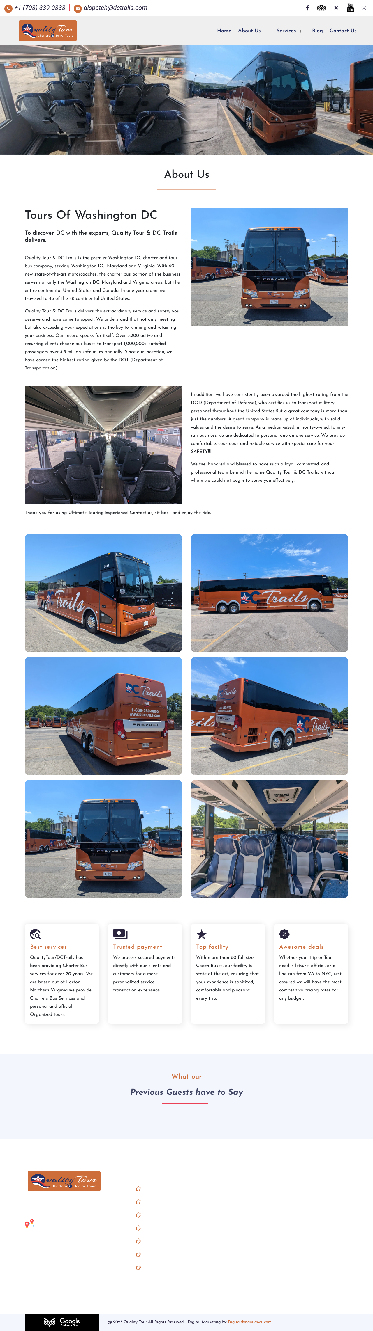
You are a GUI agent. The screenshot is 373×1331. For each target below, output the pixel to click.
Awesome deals (301, 947)
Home (224, 31)
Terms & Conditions (165, 1253)
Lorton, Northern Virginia (63, 1222)
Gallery (149, 1201)
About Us (249, 31)
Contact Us (343, 31)
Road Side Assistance (168, 1214)
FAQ (145, 1240)
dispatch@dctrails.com (280, 1202)
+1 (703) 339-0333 (272, 1188)
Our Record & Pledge (167, 1267)
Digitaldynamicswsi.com (250, 1322)
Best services (48, 947)
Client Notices (158, 1227)
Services (286, 31)
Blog (317, 31)
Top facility (212, 947)
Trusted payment (137, 947)
